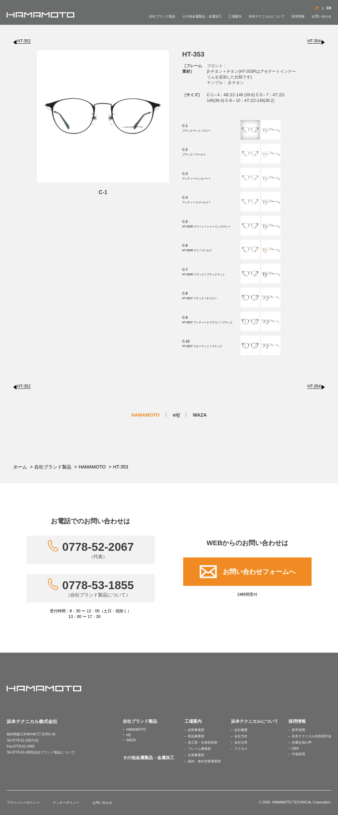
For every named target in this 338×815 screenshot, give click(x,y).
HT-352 (23, 41)
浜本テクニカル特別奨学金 (311, 736)
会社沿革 (241, 742)
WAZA (200, 415)
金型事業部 (196, 730)
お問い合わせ (321, 16)
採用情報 (298, 16)
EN (328, 8)
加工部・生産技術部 (203, 742)
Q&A (295, 748)
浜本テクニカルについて (267, 16)
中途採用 (298, 754)
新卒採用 (298, 730)
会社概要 (241, 730)
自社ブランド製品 (162, 16)
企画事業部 (196, 755)
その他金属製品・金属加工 (202, 16)
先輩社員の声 (302, 742)
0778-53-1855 (98, 588)
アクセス (241, 749)
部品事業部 (196, 736)
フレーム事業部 (199, 749)
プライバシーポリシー (23, 802)
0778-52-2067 (98, 549)
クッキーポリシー (66, 802)
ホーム (20, 466)
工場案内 (235, 16)
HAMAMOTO (145, 415)
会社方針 (241, 736)
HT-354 (314, 41)
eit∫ (176, 415)
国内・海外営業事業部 (204, 761)
